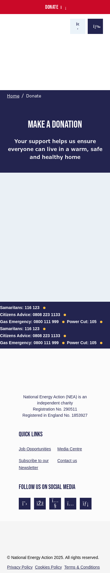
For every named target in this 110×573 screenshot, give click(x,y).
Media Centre (69, 449)
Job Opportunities (35, 449)
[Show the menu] (95, 26)
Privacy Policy (20, 567)
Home (13, 96)
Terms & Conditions (82, 567)
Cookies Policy (48, 567)
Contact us (67, 460)
